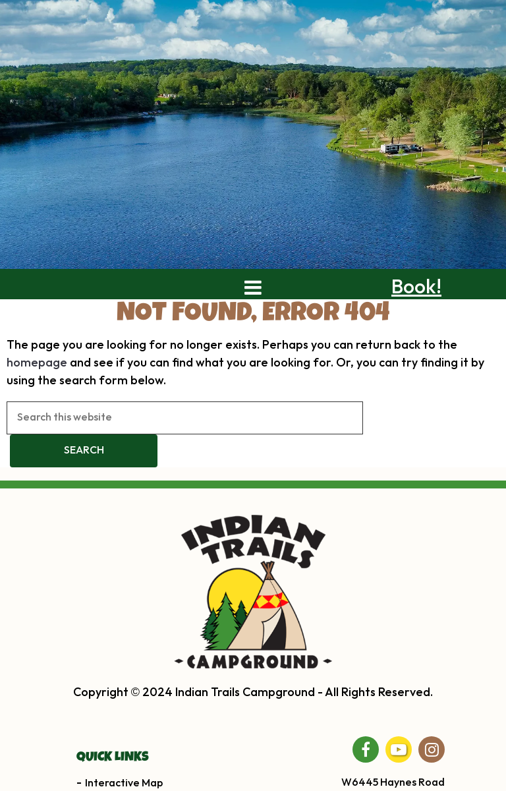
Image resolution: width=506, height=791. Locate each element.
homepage (37, 363)
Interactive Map (124, 783)
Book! (416, 287)
